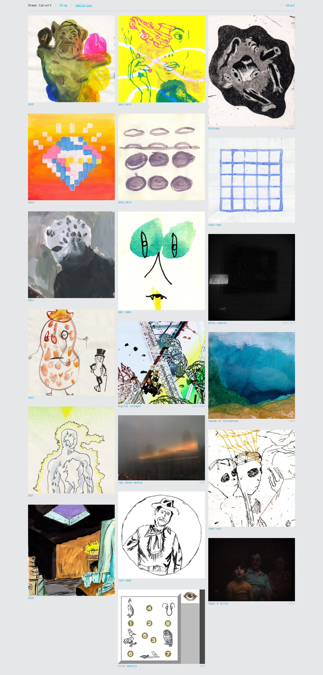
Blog (63, 5)
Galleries (84, 5)
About (290, 5)
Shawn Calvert (39, 5)
